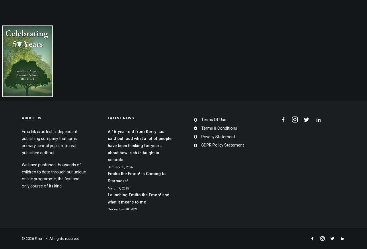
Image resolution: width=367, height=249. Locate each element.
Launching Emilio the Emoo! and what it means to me (138, 198)
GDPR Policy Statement (222, 145)
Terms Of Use (213, 119)
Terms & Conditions (219, 128)
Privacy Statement (218, 137)
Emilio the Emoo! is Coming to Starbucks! (137, 177)
